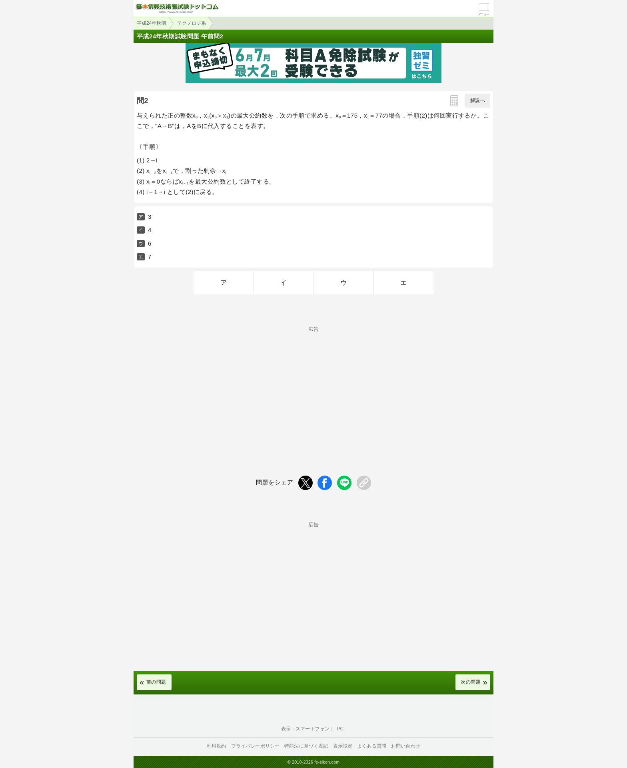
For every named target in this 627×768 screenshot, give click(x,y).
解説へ (477, 100)
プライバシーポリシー (255, 746)
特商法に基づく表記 (306, 746)
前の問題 (156, 682)
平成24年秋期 (151, 23)
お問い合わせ (405, 746)
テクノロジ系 (191, 23)
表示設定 (343, 746)
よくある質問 (371, 746)
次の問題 (471, 682)
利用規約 (216, 746)
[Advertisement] (313, 388)
